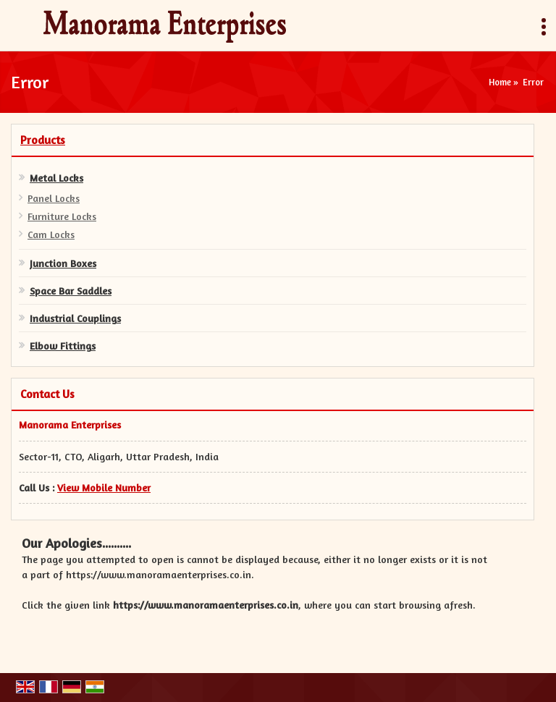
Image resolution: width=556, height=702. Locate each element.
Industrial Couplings (75, 318)
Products (42, 139)
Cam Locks (51, 234)
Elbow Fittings (63, 345)
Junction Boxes (63, 263)
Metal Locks (56, 178)
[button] (104, 487)
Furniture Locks (62, 216)
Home (500, 82)
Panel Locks (54, 198)
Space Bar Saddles (70, 290)
